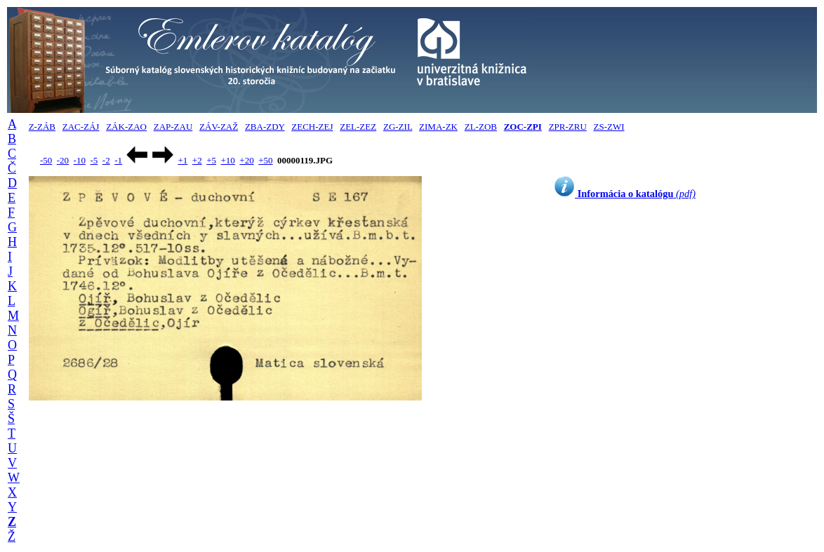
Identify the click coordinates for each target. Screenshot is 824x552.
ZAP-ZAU (173, 126)
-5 (94, 160)
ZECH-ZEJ (312, 126)
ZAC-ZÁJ (81, 126)
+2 (197, 160)
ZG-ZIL (397, 126)
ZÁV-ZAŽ (218, 126)
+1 (182, 160)
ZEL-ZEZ (358, 126)
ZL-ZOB (481, 126)
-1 (118, 160)
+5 (211, 160)
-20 (63, 160)
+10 (228, 160)
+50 (265, 160)
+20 (246, 160)
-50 (46, 160)
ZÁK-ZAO (126, 126)
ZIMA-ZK (438, 126)
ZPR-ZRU (568, 126)
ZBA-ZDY (265, 126)
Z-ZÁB (42, 126)
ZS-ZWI (609, 126)
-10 (80, 160)
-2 (106, 160)
